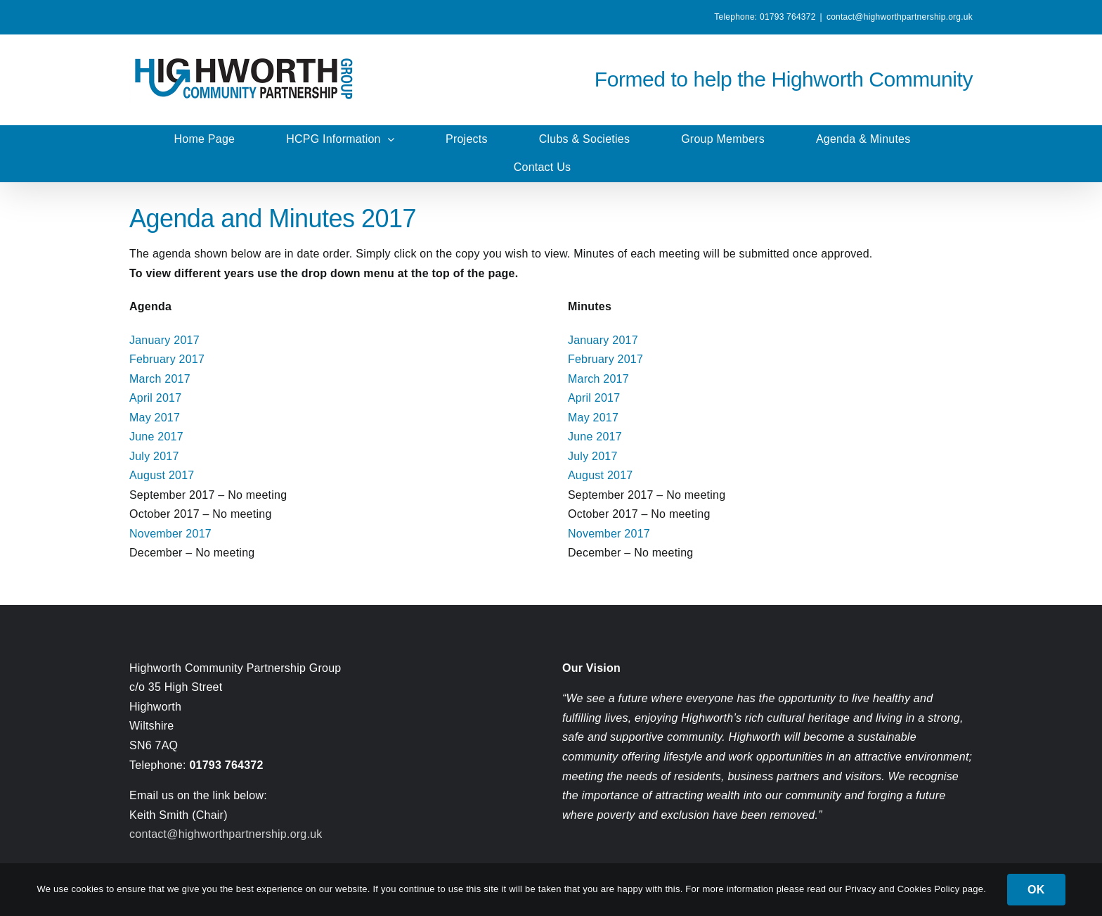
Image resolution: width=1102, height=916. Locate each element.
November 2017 (170, 534)
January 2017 (164, 340)
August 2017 (162, 475)
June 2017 (156, 437)
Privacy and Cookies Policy (903, 889)
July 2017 (154, 456)
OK (1036, 890)
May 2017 (154, 418)
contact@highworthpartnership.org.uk (899, 17)
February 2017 (167, 359)
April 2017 (155, 398)
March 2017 (159, 379)
